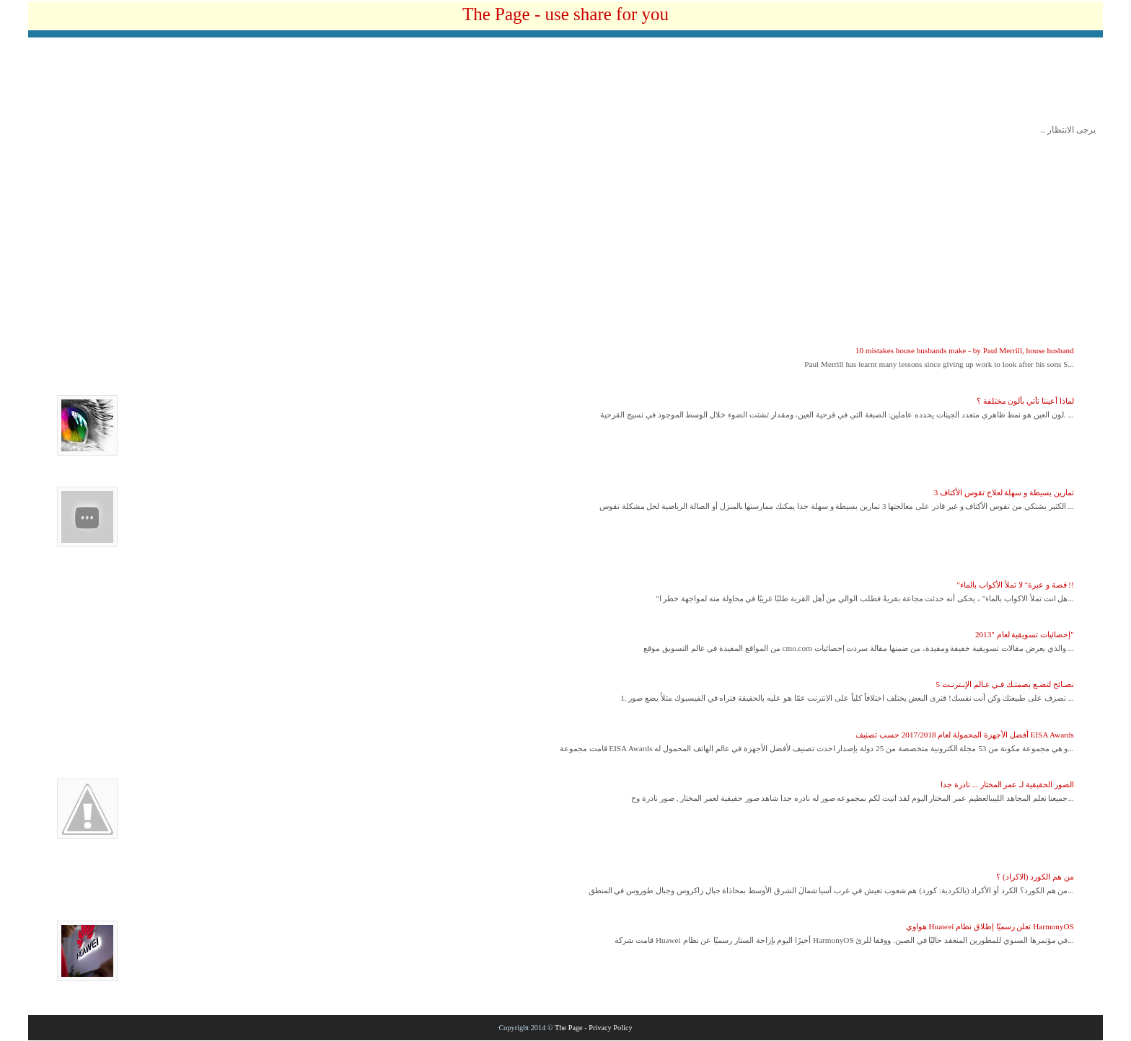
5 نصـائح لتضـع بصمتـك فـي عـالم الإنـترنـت (1004, 684)
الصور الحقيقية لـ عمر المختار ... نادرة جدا (1007, 784)
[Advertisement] (565, 84)
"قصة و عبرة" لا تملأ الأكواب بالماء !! (1015, 584)
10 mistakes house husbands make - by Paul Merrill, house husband (964, 350)
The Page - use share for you (565, 14)
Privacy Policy (610, 1028)
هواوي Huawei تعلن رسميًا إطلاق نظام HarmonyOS (990, 926)
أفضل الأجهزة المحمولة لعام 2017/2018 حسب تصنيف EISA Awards (964, 734)
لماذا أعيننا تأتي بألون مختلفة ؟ (1025, 401)
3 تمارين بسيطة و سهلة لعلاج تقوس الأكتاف (1004, 492)
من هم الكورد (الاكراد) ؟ (1035, 876)
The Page (569, 1028)
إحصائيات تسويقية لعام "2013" (1024, 634)
